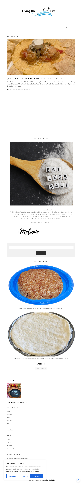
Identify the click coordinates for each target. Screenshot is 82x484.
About (55, 28)
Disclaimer (10, 445)
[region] (25, 470)
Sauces (41, 28)
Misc (35, 28)
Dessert (9, 417)
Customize (12, 476)
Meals (29, 28)
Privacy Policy (10, 448)
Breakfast (9, 414)
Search (41, 253)
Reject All (25, 476)
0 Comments (27, 89)
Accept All (37, 476)
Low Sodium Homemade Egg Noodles (17, 458)
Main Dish (9, 89)
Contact (61, 28)
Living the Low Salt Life (47, 480)
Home (16, 28)
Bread (22, 28)
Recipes (48, 28)
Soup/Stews (10, 430)
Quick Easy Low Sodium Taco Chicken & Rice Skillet (34, 79)
